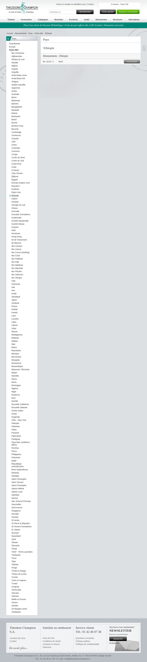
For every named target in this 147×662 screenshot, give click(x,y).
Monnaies (58, 19)
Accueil (10, 33)
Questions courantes (85, 638)
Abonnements (20, 33)
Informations (134, 19)
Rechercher (86, 12)
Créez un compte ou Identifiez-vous (71, 4)
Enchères (73, 19)
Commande (133, 61)
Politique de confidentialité (87, 644)
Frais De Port (48, 638)
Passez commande (129, 12)
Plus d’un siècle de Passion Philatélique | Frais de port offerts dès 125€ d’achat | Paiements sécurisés (74, 25)
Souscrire (119, 639)
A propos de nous (17, 638)
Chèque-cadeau (83, 641)
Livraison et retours (51, 644)
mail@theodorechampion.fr (77, 659)
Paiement (47, 647)
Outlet (86, 19)
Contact (90, 4)
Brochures (117, 19)
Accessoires (26, 19)
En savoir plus (114, 643)
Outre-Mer (39, 33)
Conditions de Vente (52, 641)
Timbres (11, 19)
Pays (30, 33)
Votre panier (108, 12)
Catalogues (43, 19)
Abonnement (101, 19)
